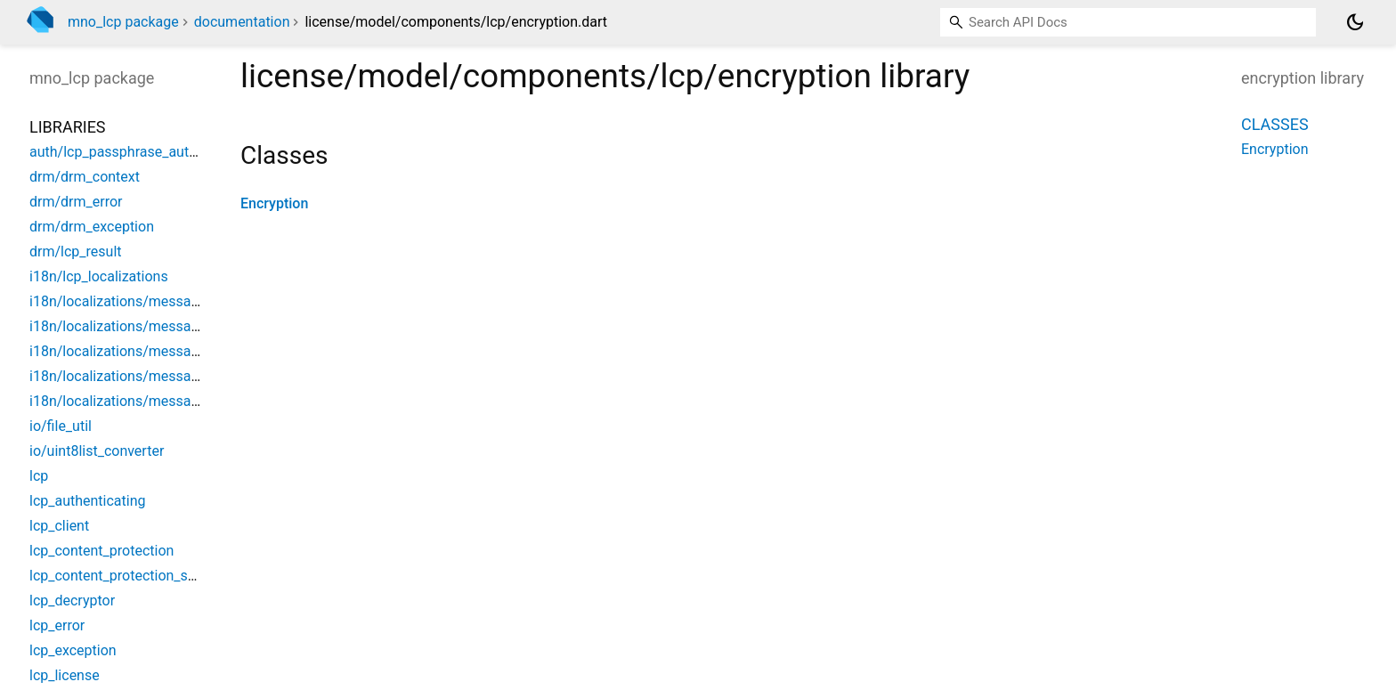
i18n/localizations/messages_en (132, 351)
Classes (1275, 124)
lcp (38, 475)
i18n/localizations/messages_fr (129, 401)
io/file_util (60, 426)
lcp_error (57, 625)
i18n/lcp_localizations (98, 276)
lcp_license (64, 675)
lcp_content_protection (101, 550)
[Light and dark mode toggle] (1355, 22)
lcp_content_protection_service (127, 575)
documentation (242, 21)
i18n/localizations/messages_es (132, 376)
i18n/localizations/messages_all (132, 301)
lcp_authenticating (87, 500)
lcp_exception (73, 650)
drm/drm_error (76, 201)
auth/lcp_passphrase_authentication (144, 151)
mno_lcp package (123, 21)
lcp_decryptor (72, 600)
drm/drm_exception (91, 226)
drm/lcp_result (75, 251)
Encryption (274, 203)
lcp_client (59, 525)
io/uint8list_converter (96, 450)
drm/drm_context (84, 176)
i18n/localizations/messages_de (132, 326)
